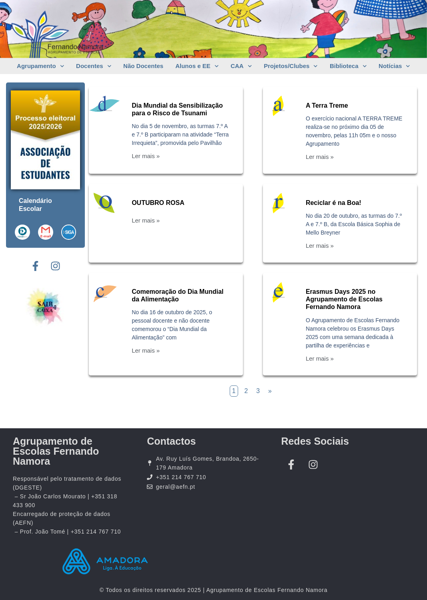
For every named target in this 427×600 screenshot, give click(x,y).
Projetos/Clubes (291, 66)
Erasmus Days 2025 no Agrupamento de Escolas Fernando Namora (344, 299)
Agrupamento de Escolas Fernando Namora (56, 451)
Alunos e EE (197, 66)
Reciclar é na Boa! (333, 202)
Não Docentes (143, 65)
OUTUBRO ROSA (158, 202)
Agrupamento (40, 66)
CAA (241, 66)
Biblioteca (348, 66)
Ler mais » (146, 156)
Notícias (394, 66)
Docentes (93, 66)
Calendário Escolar (35, 204)
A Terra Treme (327, 105)
